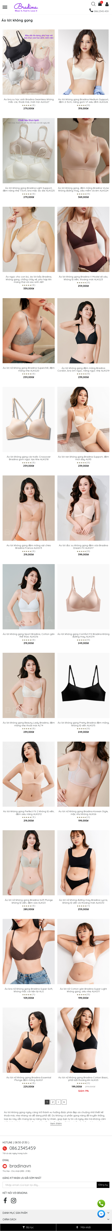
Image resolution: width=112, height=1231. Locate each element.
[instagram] (14, 1201)
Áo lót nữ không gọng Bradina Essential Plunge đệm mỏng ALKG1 (28, 1079)
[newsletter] (103, 1185)
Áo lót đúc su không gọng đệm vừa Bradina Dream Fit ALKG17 (83, 546)
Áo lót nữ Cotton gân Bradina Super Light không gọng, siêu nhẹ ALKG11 (83, 990)
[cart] (100, 5)
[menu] (7, 7)
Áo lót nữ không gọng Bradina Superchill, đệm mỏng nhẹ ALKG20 (29, 369)
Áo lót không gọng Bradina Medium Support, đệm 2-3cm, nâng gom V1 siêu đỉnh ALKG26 (83, 100)
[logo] (40, 7)
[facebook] (6, 1201)
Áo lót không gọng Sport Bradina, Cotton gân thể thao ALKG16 (29, 635)
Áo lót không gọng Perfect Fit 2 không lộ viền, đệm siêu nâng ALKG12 (28, 812)
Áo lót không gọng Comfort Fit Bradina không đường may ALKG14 (83, 635)
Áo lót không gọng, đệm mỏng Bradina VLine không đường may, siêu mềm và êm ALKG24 (83, 189)
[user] (106, 5)
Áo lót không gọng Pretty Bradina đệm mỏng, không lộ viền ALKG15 (83, 724)
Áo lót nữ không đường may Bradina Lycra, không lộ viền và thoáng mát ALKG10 (83, 901)
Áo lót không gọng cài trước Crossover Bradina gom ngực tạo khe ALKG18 (29, 458)
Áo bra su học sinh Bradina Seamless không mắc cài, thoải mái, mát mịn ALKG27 (29, 100)
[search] (93, 5)
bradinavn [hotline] (20, 1166)
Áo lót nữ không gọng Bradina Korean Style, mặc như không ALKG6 (83, 812)
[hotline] (99, 11)
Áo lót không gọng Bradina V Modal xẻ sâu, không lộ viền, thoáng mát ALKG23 (83, 278)
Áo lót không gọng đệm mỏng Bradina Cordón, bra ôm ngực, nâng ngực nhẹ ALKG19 (83, 369)
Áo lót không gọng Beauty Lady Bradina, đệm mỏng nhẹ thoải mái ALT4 (29, 724)
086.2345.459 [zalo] (22, 1148)
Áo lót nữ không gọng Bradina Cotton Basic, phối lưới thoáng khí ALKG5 (83, 1079)
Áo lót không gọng (14, 1112)
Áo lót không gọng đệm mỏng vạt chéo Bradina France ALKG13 (29, 546)
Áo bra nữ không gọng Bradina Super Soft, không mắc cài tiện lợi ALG (29, 990)
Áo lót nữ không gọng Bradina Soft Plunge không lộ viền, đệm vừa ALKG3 (29, 901)
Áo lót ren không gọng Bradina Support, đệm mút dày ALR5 (83, 458)
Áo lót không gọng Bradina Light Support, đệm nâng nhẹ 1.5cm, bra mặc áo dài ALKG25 (29, 189)
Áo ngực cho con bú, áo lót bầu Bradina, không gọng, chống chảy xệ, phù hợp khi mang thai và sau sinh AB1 (29, 279)
